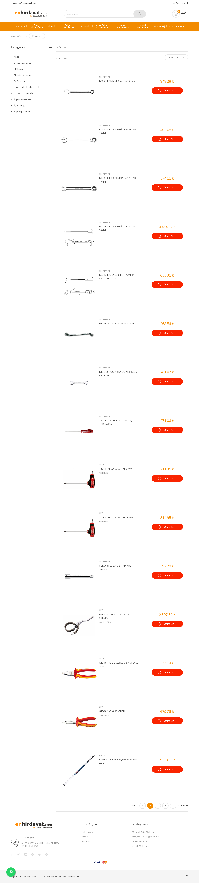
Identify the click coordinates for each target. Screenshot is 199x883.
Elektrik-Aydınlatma (68, 26)
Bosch (102, 755)
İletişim (85, 836)
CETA (101, 464)
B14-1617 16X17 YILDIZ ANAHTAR (116, 323)
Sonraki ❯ (183, 805)
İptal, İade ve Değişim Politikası (146, 836)
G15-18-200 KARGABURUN (113, 711)
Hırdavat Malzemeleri (123, 26)
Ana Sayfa (20, 26)
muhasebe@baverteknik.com (24, 3)
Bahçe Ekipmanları (37, 26)
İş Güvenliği (159, 26)
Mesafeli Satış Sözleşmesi (144, 832)
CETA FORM (104, 76)
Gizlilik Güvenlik (139, 841)
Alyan (16, 56)
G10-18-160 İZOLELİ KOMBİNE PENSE (118, 662)
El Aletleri (52, 26)
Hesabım (86, 841)
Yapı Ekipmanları (175, 26)
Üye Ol (185, 3)
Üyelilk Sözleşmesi (141, 846)
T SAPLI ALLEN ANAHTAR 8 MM (115, 468)
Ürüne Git (166, 91)
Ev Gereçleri (85, 26)
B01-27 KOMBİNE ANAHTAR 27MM (117, 80)
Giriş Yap (174, 3)
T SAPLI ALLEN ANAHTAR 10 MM (116, 517)
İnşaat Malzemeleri (143, 26)
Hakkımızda (87, 832)
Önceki (133, 805)
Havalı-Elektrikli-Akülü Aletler (102, 26)
